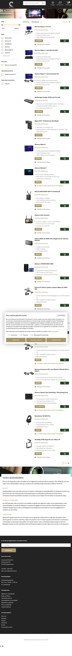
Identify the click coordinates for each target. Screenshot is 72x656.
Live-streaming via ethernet (44, 117)
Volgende (69, 30)
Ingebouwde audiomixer (43, 234)
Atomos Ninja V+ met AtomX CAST (46, 59)
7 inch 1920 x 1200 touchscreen (45, 183)
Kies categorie (8, 11)
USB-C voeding (40, 258)
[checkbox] (11, 335)
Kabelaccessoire (10, 83)
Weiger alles (16, 340)
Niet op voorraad (11, 74)
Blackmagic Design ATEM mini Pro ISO (47, 106)
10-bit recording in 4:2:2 (43, 44)
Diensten (3, 627)
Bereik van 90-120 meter (43, 211)
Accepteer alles (56, 340)
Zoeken (43, 3)
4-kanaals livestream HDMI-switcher (46, 114)
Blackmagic (9, 58)
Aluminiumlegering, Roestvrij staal (45, 459)
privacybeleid (54, 331)
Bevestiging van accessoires (44, 457)
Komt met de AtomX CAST (43, 65)
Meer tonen (6, 64)
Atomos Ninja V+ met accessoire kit (47, 82)
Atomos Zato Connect (42, 224)
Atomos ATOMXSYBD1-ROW (44, 272)
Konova (8, 49)
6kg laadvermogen (41, 310)
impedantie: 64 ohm (42, 435)
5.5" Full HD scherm (41, 260)
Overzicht (61, 315)
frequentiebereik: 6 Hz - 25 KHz (45, 433)
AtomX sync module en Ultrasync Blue (47, 283)
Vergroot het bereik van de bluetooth (46, 279)
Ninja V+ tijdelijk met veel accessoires (46, 89)
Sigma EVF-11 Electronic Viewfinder (47, 129)
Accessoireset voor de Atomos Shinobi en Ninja (49, 386)
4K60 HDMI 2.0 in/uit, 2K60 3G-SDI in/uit (47, 185)
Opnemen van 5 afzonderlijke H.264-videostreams (50, 112)
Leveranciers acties (6, 636)
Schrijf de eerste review (41, 38)
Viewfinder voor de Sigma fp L (44, 136)
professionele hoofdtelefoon (44, 431)
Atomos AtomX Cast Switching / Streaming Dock (51, 401)
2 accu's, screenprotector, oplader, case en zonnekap (51, 388)
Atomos (8, 47)
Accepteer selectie (36, 340)
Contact (3, 629)
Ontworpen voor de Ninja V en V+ (45, 410)
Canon (7, 61)
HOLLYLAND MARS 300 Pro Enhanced (47, 200)
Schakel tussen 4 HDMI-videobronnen (47, 408)
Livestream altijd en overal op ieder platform (48, 230)
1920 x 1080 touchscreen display (45, 46)
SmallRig (8, 52)
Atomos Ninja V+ (40, 153)
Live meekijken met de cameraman (46, 209)
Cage (7, 92)
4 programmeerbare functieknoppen (46, 412)
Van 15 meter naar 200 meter (44, 281)
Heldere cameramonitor (43, 255)
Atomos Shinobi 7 (41, 177)
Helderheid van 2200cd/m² (44, 187)
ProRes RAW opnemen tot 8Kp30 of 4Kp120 (48, 42)
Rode (7, 55)
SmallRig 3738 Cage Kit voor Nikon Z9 (47, 448)
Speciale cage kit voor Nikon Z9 (45, 455)
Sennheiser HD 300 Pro (43, 425)
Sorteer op (26, 30)
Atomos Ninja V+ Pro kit (43, 35)
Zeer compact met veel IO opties (45, 232)
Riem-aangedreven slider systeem (46, 308)
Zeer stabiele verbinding (43, 207)
